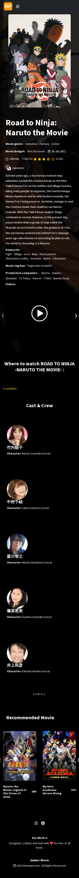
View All (39, 694)
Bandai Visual (61, 278)
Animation (31, 144)
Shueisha (11, 278)
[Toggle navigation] (17, 6)
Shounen (35, 259)
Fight (9, 254)
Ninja (35, 254)
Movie (45, 860)
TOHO (47, 278)
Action (56, 144)
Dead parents (48, 254)
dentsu (45, 273)
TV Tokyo (25, 278)
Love (27, 254)
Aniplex (56, 273)
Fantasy (44, 144)
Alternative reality (17, 259)
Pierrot (37, 278)
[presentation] (2, 315)
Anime (47, 259)
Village (18, 254)
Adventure (59, 259)
